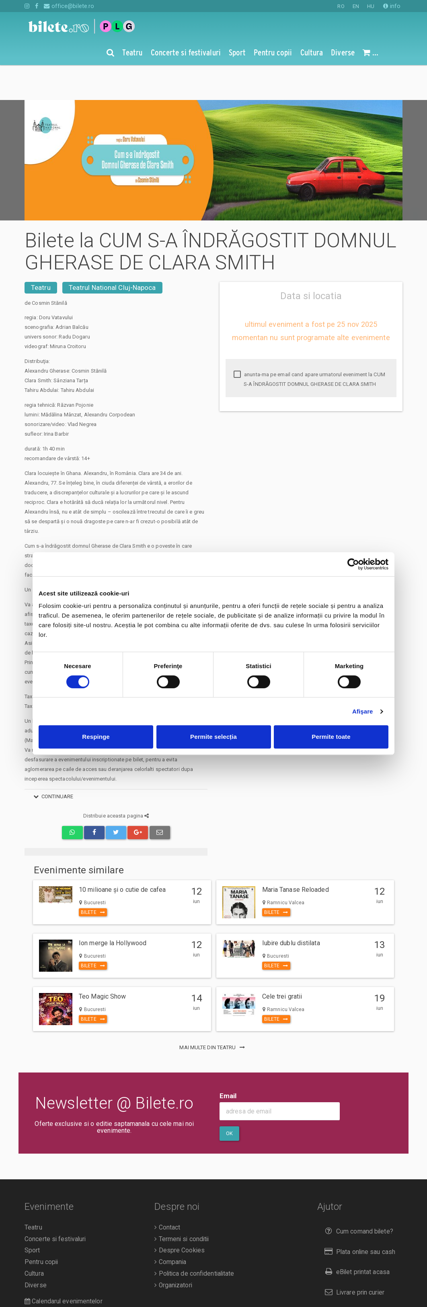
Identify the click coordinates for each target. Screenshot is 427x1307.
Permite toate (331, 736)
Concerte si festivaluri (55, 1204)
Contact (167, 1192)
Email (228, 1061)
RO (340, 6)
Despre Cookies (179, 1215)
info (391, 6)
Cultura (34, 1238)
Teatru (41, 253)
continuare (52, 762)
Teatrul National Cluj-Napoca (112, 253)
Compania (170, 1227)
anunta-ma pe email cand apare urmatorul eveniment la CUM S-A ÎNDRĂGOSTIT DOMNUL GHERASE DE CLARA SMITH (309, 344)
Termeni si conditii (181, 1204)
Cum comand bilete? (357, 1196)
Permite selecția (213, 736)
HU (370, 6)
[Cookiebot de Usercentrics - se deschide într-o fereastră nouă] (353, 564)
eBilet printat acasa (355, 1237)
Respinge (95, 736)
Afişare (362, 711)
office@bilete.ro (69, 6)
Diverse (36, 1250)
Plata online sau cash (358, 1217)
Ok (229, 1098)
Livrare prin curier (352, 1257)
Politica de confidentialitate (194, 1238)
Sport (32, 1215)
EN (356, 6)
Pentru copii (41, 1227)
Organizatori (173, 1250)
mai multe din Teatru (213, 1012)
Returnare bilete (351, 1278)
